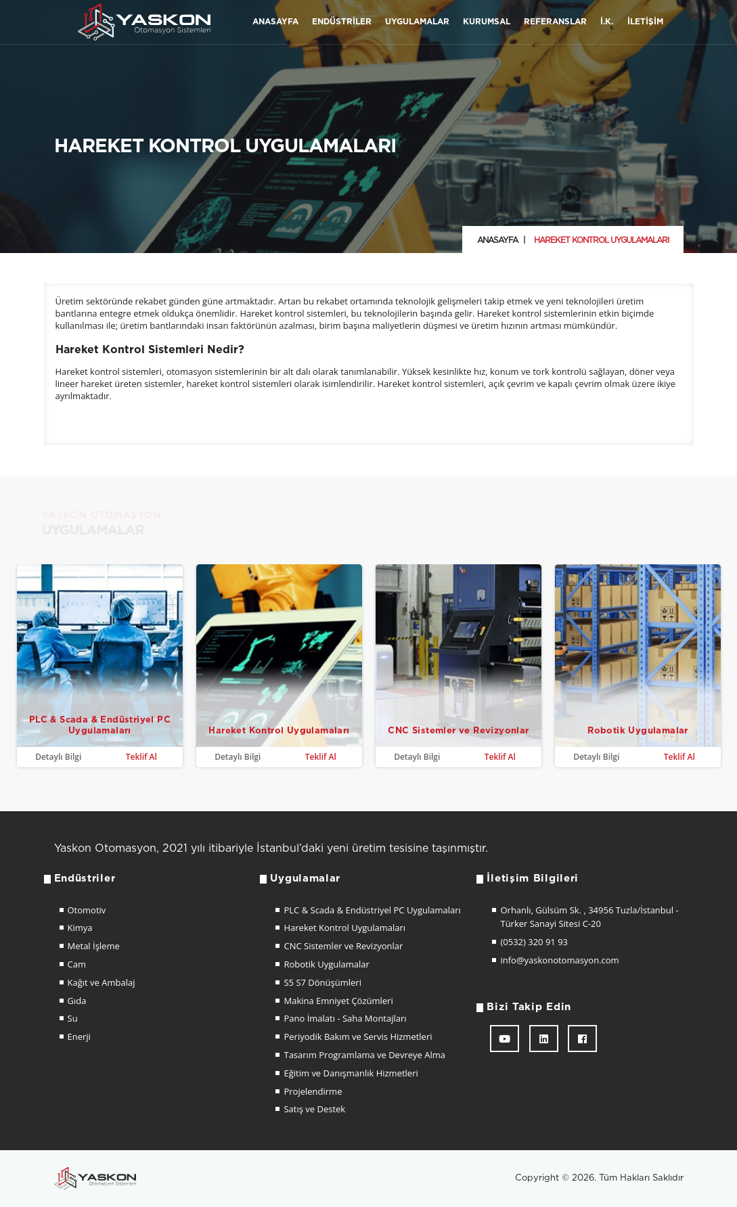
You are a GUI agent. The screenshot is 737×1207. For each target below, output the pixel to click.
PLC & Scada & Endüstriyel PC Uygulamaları (372, 910)
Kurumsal (486, 22)
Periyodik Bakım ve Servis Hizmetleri (358, 1036)
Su (73, 1018)
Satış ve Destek (314, 1109)
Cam (77, 964)
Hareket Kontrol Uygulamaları (344, 927)
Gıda (77, 1001)
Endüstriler (342, 22)
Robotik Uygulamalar (326, 964)
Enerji (79, 1036)
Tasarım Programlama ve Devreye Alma (364, 1055)
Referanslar (555, 22)
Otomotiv (87, 910)
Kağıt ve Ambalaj (101, 982)
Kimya (80, 927)
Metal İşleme (94, 946)
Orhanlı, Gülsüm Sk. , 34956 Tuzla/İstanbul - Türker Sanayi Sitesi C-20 (589, 917)
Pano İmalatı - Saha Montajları (345, 1018)
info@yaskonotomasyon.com (559, 960)
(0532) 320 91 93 (534, 942)
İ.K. (606, 22)
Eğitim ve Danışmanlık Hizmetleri (351, 1073)
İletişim (645, 22)
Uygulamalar (417, 22)
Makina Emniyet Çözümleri (338, 1001)
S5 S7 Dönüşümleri (322, 982)
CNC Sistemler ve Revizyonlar (343, 946)
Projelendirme (313, 1091)
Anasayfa (275, 22)
